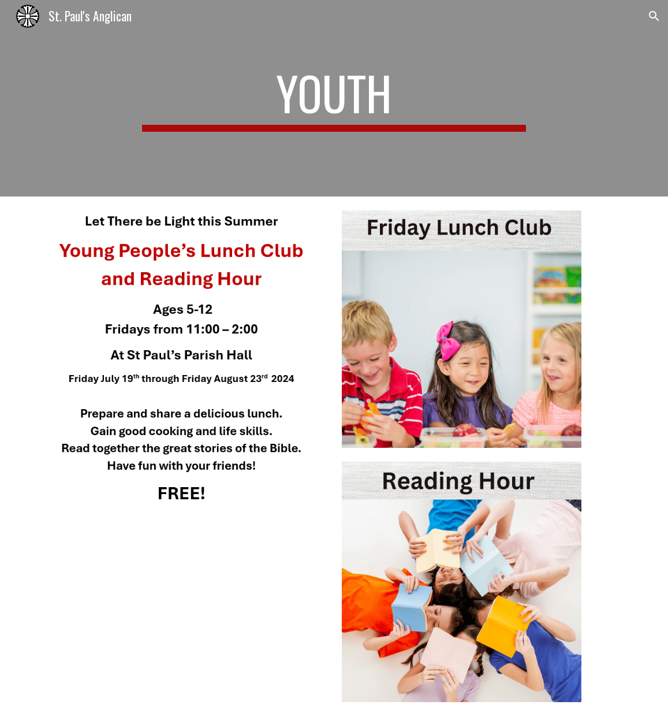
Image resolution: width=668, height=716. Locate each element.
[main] (334, 98)
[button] (654, 16)
